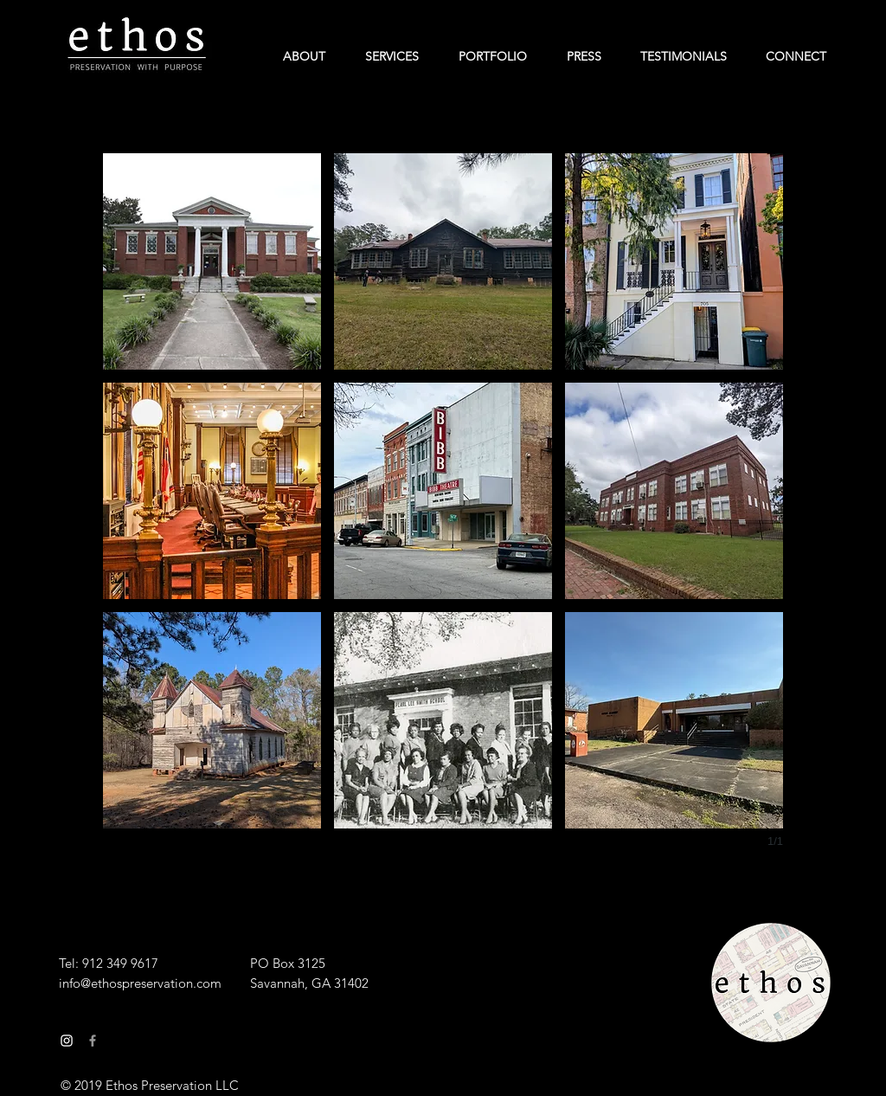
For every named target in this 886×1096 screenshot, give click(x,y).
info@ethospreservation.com (140, 983)
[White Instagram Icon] (66, 1040)
